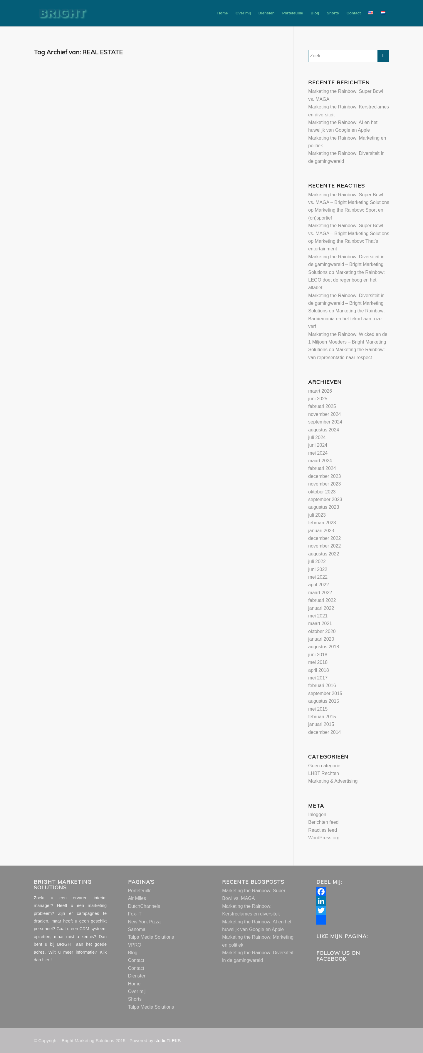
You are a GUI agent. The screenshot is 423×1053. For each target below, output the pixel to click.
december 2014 (324, 732)
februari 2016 (322, 685)
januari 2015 (321, 724)
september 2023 (325, 499)
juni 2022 (317, 569)
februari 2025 (322, 406)
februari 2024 (322, 468)
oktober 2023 (321, 491)
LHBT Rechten (323, 773)
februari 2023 (322, 522)
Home (134, 983)
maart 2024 (320, 460)
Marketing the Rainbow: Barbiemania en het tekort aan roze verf (346, 318)
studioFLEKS (168, 1040)
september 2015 (325, 693)
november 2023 (324, 483)
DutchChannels (144, 906)
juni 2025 (317, 398)
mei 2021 (318, 615)
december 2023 (324, 476)
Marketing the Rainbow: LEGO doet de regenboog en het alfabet (346, 280)
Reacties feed (322, 830)
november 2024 (324, 414)
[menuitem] (223, 13)
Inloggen (317, 814)
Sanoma (137, 929)
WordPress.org (323, 837)
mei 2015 (318, 709)
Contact (136, 960)
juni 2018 (317, 654)
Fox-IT (135, 913)
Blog (132, 952)
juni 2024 (317, 445)
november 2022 (324, 545)
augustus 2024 (323, 429)
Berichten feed (323, 822)
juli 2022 (317, 561)
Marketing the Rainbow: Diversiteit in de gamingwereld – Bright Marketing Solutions (346, 264)
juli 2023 (317, 515)
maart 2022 (320, 592)
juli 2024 (317, 437)
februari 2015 (322, 716)
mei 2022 (318, 577)
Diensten (137, 975)
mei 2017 (318, 677)
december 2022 (324, 538)
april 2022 (318, 584)
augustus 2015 (323, 701)
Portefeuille (140, 890)
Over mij (137, 991)
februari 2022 (322, 600)
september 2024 (325, 421)
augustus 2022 (323, 553)
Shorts (135, 999)
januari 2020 (321, 639)
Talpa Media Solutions (151, 937)
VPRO (134, 944)
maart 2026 (320, 391)
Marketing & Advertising (332, 781)
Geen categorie (324, 765)
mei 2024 (318, 453)
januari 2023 (321, 530)
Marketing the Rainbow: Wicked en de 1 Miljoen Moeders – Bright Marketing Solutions (347, 342)
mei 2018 (318, 662)
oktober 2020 (321, 631)
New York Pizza (144, 921)
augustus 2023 (323, 507)
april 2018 (318, 670)
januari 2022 (321, 608)
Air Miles (137, 898)
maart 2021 (320, 623)
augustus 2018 (323, 646)
